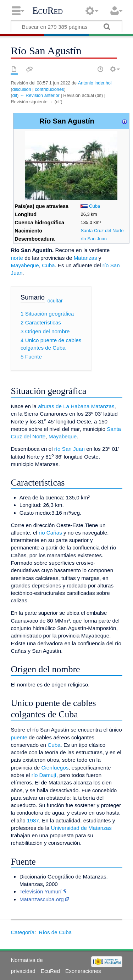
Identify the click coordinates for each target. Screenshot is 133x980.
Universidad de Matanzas (81, 828)
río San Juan (94, 238)
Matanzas (85, 258)
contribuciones (49, 89)
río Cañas (50, 533)
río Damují (44, 775)
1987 (33, 820)
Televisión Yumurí (41, 891)
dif (14, 95)
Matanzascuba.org (42, 899)
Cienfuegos (55, 768)
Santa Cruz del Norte (102, 230)
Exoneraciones (83, 971)
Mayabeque (25, 265)
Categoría (22, 932)
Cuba (94, 206)
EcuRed (47, 10)
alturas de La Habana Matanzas (76, 406)
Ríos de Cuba (55, 932)
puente (19, 737)
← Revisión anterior (40, 95)
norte (17, 258)
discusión (21, 89)
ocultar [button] (55, 300)
